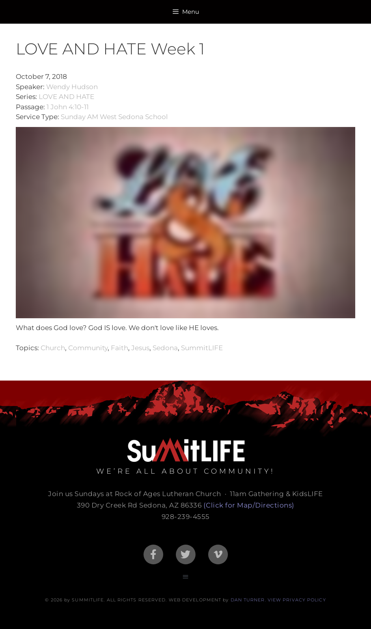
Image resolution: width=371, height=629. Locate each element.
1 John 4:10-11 (68, 107)
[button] (185, 576)
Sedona (165, 348)
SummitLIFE (202, 348)
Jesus (140, 348)
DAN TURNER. (248, 600)
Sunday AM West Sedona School (114, 117)
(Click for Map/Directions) (249, 505)
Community (88, 348)
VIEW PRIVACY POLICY (297, 600)
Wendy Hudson (72, 87)
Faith (119, 348)
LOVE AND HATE (66, 97)
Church (53, 348)
